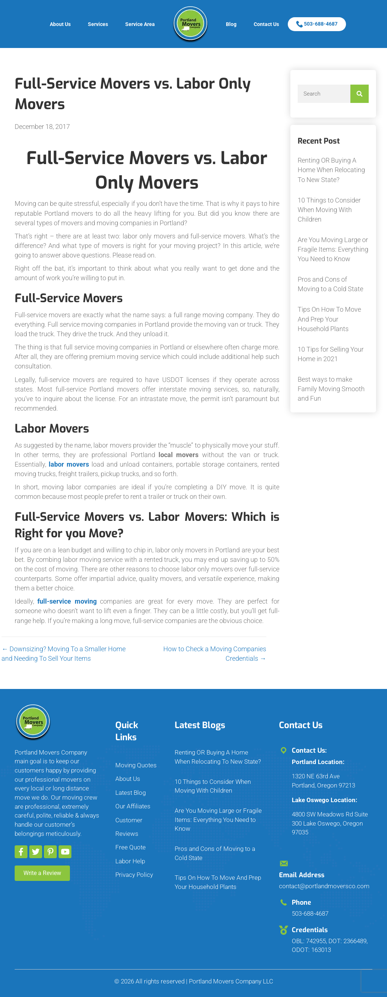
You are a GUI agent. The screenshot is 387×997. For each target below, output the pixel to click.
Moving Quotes (136, 765)
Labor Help (130, 861)
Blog (231, 24)
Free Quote (130, 847)
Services (98, 24)
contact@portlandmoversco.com (324, 886)
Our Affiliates (132, 806)
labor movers (69, 464)
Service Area (140, 24)
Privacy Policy (134, 874)
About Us (60, 24)
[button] (21, 851)
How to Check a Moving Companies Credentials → (145, 653)
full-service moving (66, 601)
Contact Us (266, 24)
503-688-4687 (317, 24)
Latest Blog (130, 792)
